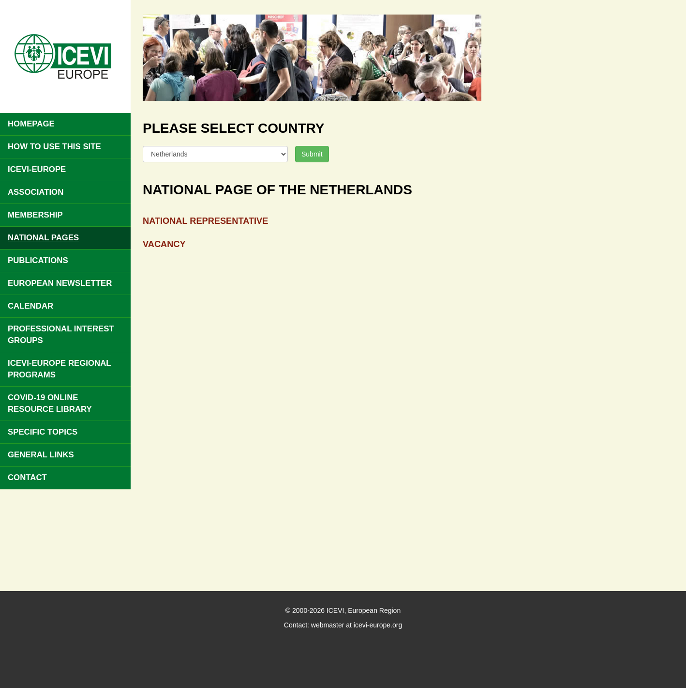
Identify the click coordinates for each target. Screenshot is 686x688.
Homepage (31, 123)
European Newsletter (60, 283)
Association (35, 192)
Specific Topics (42, 432)
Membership (35, 214)
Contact (27, 477)
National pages (43, 237)
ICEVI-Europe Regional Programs (59, 369)
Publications (38, 260)
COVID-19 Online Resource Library (50, 403)
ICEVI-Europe (37, 169)
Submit (312, 154)
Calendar (30, 306)
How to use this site (54, 146)
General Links (41, 454)
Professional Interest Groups (61, 334)
